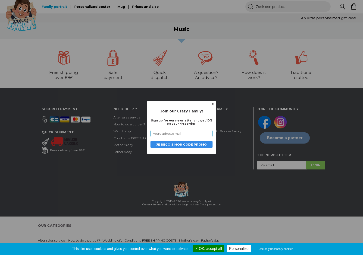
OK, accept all (208, 249)
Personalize (239, 249)
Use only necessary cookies (276, 249)
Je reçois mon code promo (181, 144)
